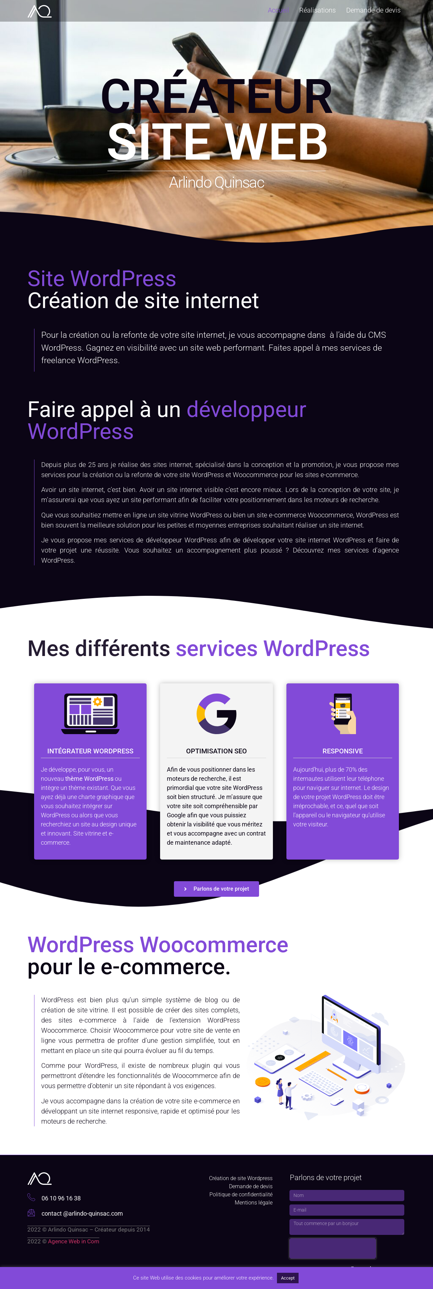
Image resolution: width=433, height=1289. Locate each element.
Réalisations (318, 9)
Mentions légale (254, 1202)
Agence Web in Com (73, 1241)
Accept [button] (288, 1278)
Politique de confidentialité (241, 1194)
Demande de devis (373, 9)
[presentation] (332, 1248)
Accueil (278, 9)
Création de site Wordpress (241, 1178)
